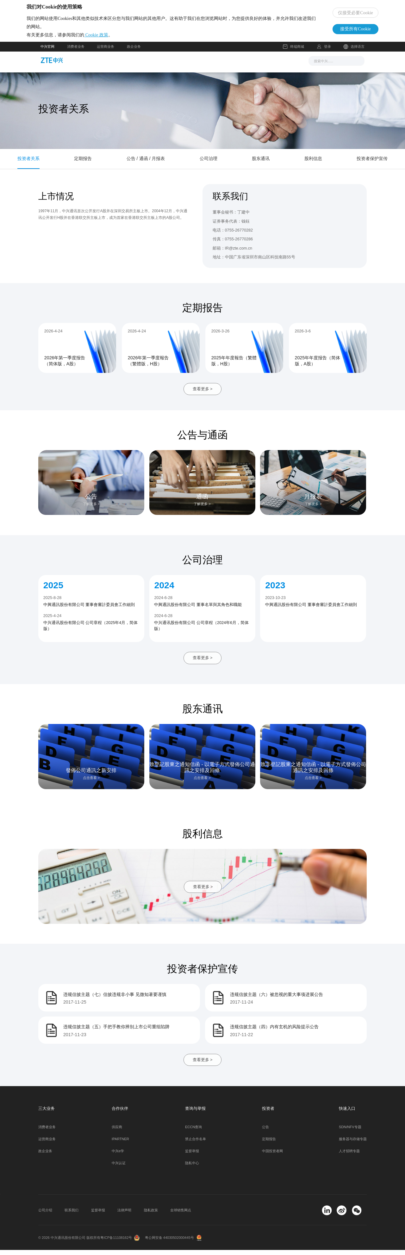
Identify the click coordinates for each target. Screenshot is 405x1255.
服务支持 (211, 65)
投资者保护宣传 (372, 163)
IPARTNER (120, 1144)
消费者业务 (75, 51)
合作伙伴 (240, 65)
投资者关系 (28, 163)
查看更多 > (203, 394)
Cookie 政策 (110, 37)
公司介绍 (45, 1215)
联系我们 (71, 1215)
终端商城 (293, 51)
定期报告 (83, 163)
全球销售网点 (180, 1215)
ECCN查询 (193, 1132)
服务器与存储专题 (353, 1144)
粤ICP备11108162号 (116, 1243)
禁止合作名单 (195, 1144)
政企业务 (134, 51)
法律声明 (124, 1215)
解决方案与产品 (175, 65)
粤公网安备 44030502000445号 (169, 1243)
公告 (265, 1132)
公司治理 (208, 163)
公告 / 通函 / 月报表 (146, 163)
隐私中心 (192, 1168)
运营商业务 (105, 51)
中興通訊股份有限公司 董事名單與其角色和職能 (198, 610)
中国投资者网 (272, 1156)
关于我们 (269, 65)
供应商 (117, 1132)
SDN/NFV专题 (350, 1132)
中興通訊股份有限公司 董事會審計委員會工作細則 (89, 610)
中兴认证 (119, 1168)
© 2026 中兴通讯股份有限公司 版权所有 (69, 1243)
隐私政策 (151, 1215)
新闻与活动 (138, 65)
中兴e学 (118, 1156)
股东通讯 (261, 163)
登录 (327, 51)
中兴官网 (47, 51)
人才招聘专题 (349, 1156)
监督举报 (192, 1156)
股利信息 (313, 163)
